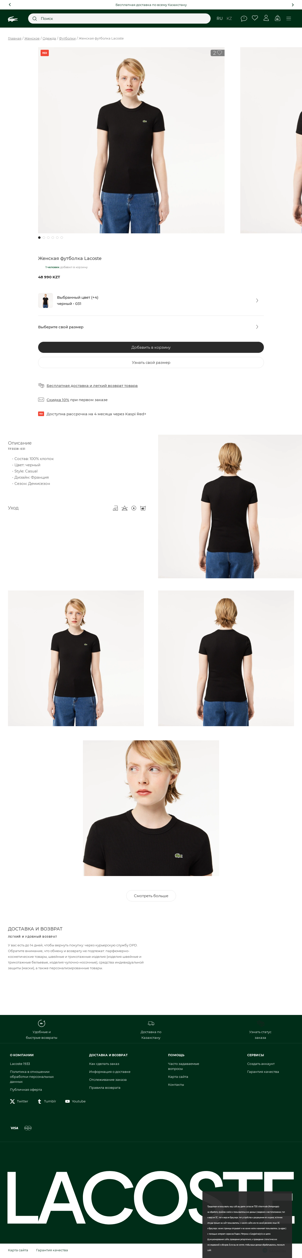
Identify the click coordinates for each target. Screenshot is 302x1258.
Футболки (67, 38)
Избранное (255, 18)
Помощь (244, 18)
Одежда (49, 38)
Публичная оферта (26, 1090)
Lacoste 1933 (20, 1065)
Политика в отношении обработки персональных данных (32, 1078)
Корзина (277, 18)
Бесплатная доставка (68, 385)
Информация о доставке (109, 1073)
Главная (14, 38)
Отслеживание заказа (108, 1081)
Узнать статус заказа (260, 1031)
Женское (32, 38)
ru (220, 18)
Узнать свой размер (151, 362)
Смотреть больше (151, 896)
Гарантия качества (263, 1073)
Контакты (176, 1086)
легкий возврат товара (115, 385)
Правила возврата (105, 1088)
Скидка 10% (58, 399)
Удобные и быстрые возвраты (41, 1031)
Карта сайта (178, 1078)
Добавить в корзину (151, 347)
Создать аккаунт (261, 1065)
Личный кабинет (266, 18)
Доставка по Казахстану (151, 1031)
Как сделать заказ (104, 1065)
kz (229, 18)
